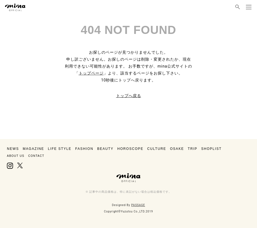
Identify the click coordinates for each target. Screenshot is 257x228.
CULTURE (156, 149)
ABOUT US (15, 155)
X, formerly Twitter (20, 166)
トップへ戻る (128, 95)
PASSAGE (138, 205)
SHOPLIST (211, 149)
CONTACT (36, 155)
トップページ (91, 73)
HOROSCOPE (130, 149)
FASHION (84, 149)
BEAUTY (105, 149)
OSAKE (177, 149)
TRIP (192, 149)
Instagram (10, 166)
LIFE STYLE (60, 149)
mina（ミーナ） (128, 177)
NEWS (13, 149)
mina (15, 7)
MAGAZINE (33, 149)
